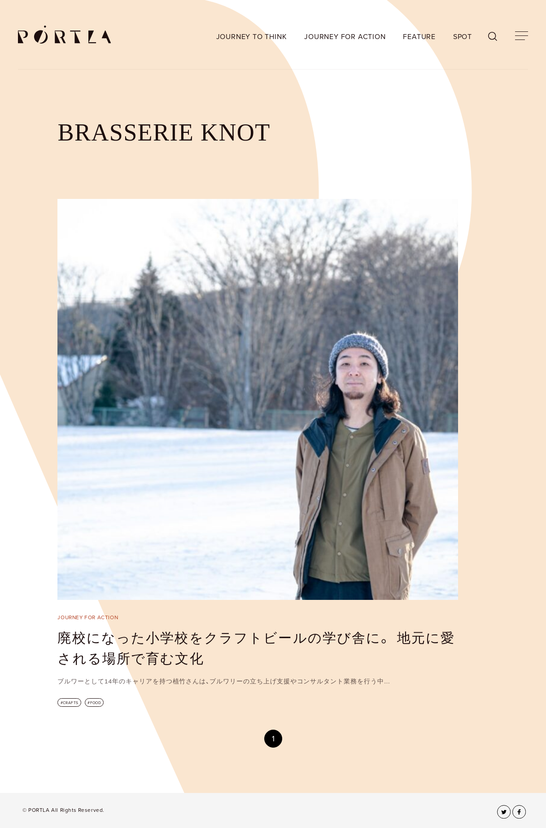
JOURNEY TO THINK (251, 36)
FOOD (95, 702)
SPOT (462, 36)
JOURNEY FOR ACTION (344, 36)
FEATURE (419, 36)
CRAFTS (71, 702)
